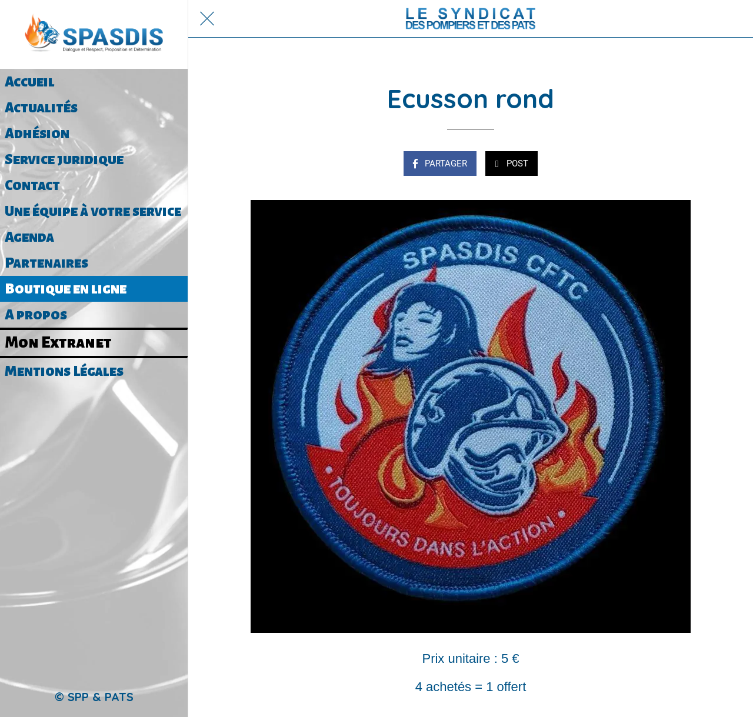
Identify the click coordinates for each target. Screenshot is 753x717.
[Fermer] (207, 19)
